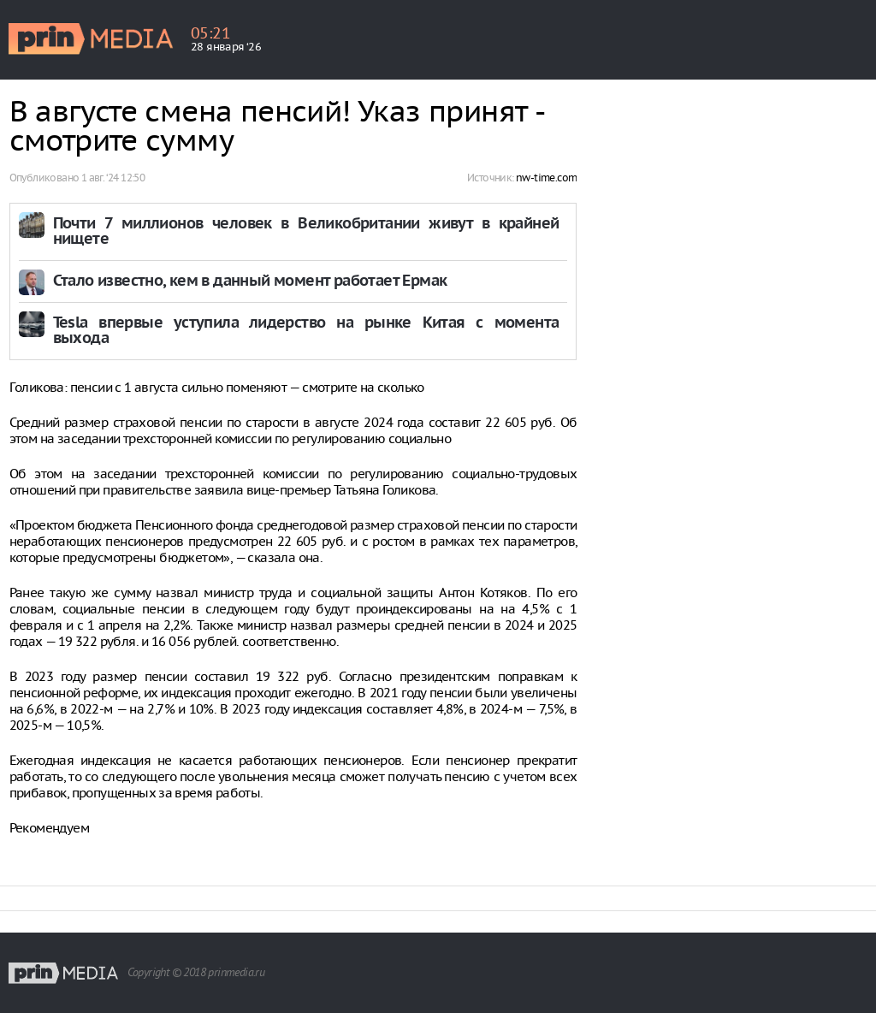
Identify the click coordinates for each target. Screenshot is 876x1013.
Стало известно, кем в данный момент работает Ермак (250, 282)
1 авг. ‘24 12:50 (113, 177)
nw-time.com (546, 177)
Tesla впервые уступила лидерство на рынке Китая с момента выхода (306, 331)
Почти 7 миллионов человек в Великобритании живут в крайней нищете (306, 232)
